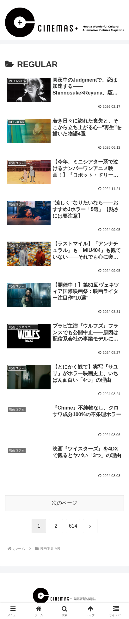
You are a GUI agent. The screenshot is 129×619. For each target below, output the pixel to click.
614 (73, 526)
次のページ (64, 503)
